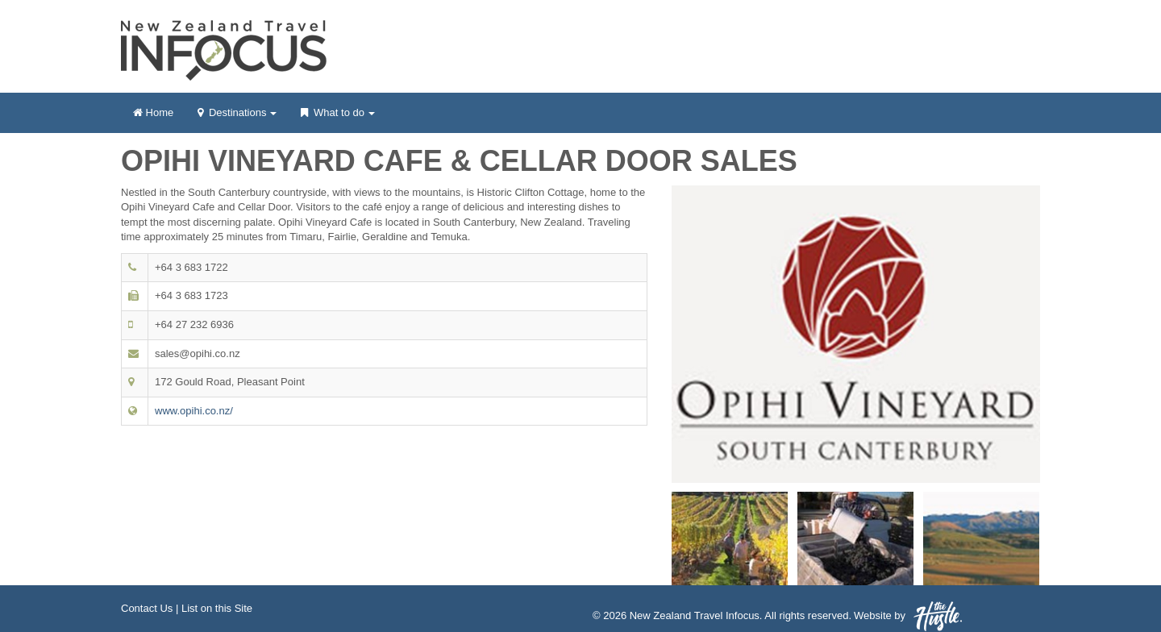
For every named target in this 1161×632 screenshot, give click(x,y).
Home (153, 112)
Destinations (237, 117)
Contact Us (147, 608)
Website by (908, 616)
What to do (337, 117)
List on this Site (216, 608)
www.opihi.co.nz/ (194, 411)
